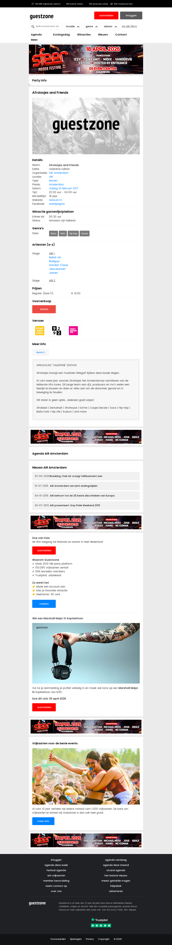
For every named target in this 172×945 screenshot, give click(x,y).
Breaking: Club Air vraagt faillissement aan (68, 476)
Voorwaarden (58, 939)
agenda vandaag (116, 860)
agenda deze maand (116, 865)
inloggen (56, 860)
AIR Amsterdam (59, 173)
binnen (53, 181)
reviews (44, 603)
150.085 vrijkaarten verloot (45, 4)
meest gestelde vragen (115, 880)
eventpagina (57, 204)
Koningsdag (59, 35)
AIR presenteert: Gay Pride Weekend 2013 (67, 505)
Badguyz (54, 261)
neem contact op (56, 886)
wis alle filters (129, 26)
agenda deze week (56, 865)
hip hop (73, 233)
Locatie (72, 26)
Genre (92, 26)
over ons (56, 891)
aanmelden (44, 550)
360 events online (73, 4)
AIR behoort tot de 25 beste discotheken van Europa (75, 495)
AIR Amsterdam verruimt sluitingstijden (66, 486)
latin (62, 233)
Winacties (84, 35)
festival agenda (56, 870)
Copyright (104, 939)
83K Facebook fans (122, 4)
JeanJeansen (57, 269)
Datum (110, 26)
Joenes (53, 273)
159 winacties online (96, 4)
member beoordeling (56, 880)
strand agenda (115, 870)
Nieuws (103, 35)
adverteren (116, 891)
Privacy (90, 939)
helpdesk (115, 886)
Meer (34, 40)
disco (53, 233)
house (84, 233)
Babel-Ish (55, 257)
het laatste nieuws (115, 875)
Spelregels (76, 939)
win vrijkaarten (56, 875)
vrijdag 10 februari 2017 (63, 188)
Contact (121, 35)
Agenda (36, 35)
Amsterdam (56, 185)
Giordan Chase (58, 265)
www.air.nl (55, 200)
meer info (43, 821)
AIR (51, 177)
